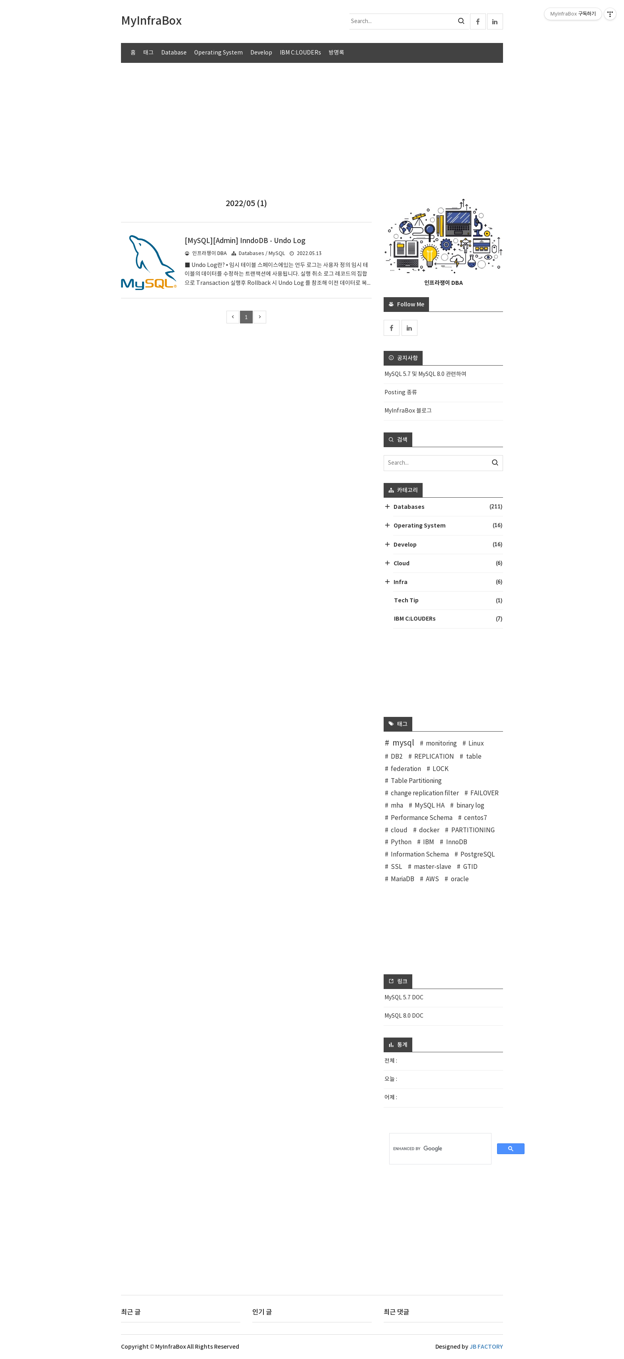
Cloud (447, 563)
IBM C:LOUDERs (300, 53)
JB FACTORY (486, 1346)
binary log (470, 805)
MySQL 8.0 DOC (403, 1016)
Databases (447, 507)
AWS (432, 879)
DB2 (397, 756)
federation (406, 769)
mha (397, 805)
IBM (428, 842)
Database (174, 53)
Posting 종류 (400, 392)
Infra (447, 582)
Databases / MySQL (262, 254)
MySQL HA (430, 805)
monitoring (441, 743)
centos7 (475, 818)
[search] (440, 1149)
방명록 (336, 53)
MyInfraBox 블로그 (408, 411)
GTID (470, 867)
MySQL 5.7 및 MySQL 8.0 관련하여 (425, 374)
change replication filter (425, 793)
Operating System (218, 53)
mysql (403, 743)
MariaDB (402, 879)
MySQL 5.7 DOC (403, 998)
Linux (476, 743)
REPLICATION (434, 756)
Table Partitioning (416, 781)
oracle (460, 879)
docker (429, 830)
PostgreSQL (477, 854)
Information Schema (420, 854)
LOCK (440, 769)
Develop (261, 53)
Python (401, 842)
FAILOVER (484, 793)
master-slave (432, 867)
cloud (399, 830)
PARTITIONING (473, 830)
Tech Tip (448, 601)
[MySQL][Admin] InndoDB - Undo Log (245, 241)
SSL (396, 867)
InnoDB (456, 842)
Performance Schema (421, 818)
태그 (148, 53)
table (474, 756)
